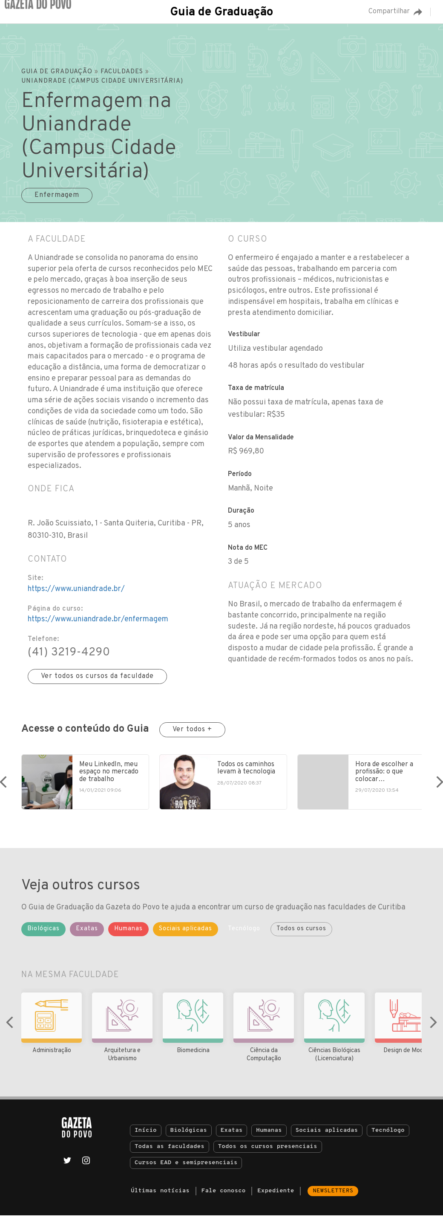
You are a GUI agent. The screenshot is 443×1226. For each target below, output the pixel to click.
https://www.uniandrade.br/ (76, 589)
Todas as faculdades (169, 1157)
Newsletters (333, 1201)
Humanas (269, 1141)
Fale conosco (223, 1201)
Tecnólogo (388, 1141)
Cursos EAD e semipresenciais (186, 1173)
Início (146, 1141)
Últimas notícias (160, 1201)
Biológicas (188, 1141)
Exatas (232, 1141)
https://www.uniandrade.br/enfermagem (98, 619)
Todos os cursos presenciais (267, 1157)
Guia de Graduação (221, 12)
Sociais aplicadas (327, 1141)
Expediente (275, 1201)
